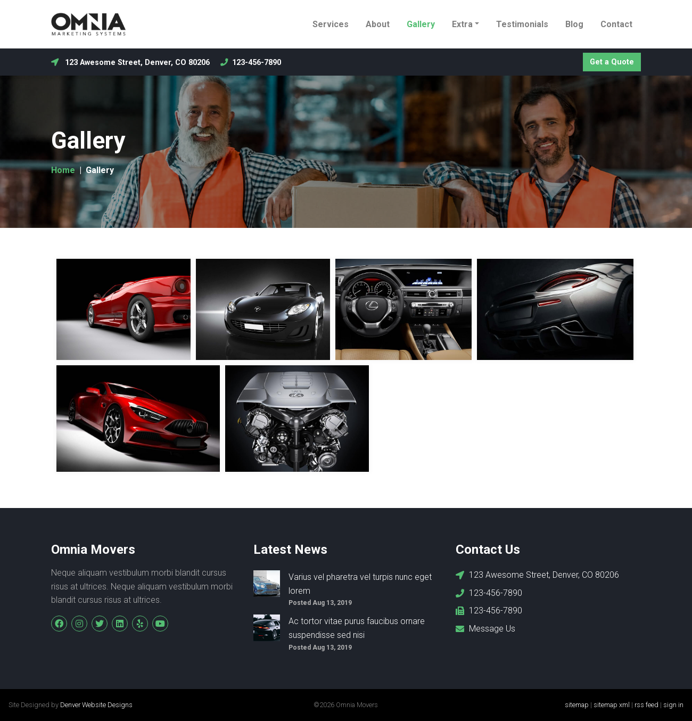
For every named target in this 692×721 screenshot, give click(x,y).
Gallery (421, 24)
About (378, 24)
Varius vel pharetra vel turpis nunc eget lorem (360, 584)
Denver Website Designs (96, 705)
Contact (616, 24)
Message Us (485, 628)
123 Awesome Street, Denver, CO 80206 (130, 62)
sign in (673, 705)
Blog (574, 24)
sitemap (577, 705)
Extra (462, 24)
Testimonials (522, 24)
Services (330, 24)
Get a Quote (612, 62)
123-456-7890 (250, 62)
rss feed (646, 705)
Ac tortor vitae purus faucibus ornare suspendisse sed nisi (357, 628)
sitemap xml (612, 705)
